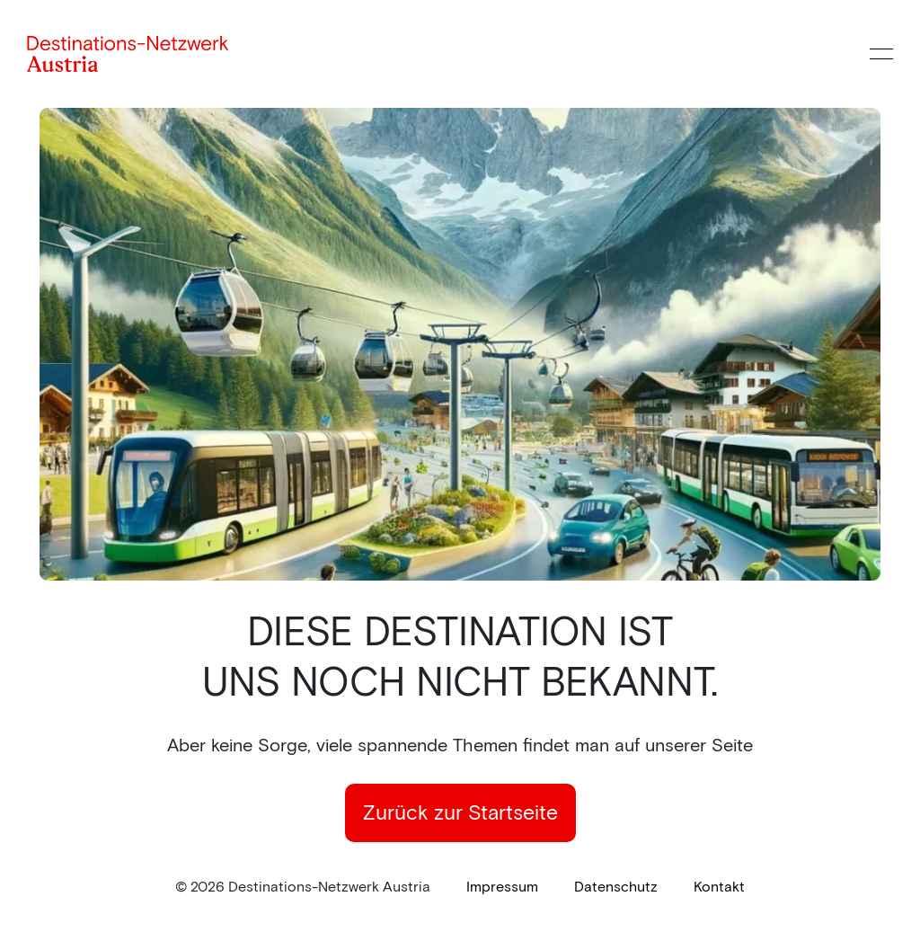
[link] (502, 887)
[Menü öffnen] (881, 54)
